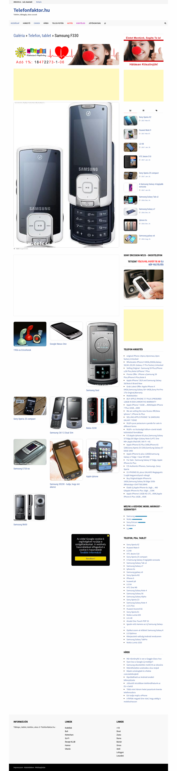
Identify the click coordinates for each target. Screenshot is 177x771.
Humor (67, 745)
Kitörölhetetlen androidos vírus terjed (143, 668)
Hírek (46, 23)
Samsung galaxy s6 (147, 235)
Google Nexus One (58, 344)
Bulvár (119, 742)
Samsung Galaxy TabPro (137, 639)
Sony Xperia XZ (145, 117)
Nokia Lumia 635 (134, 615)
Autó (118, 749)
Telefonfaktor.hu (32, 10)
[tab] (130, 110)
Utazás (68, 749)
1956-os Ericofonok (22, 350)
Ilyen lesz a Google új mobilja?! (140, 661)
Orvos (119, 745)
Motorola (131, 525)
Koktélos (80, 23)
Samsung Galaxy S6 (135, 593)
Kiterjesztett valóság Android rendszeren (144, 636)
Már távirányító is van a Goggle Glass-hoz (144, 658)
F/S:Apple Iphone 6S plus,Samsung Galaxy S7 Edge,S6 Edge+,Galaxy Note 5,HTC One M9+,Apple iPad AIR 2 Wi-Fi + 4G (143, 438)
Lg (130, 528)
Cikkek (37, 23)
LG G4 (129, 584)
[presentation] (130, 110)
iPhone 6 (130, 578)
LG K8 (141, 144)
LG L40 (129, 618)
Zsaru (119, 735)
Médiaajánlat (40, 767)
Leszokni (120, 756)
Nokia (134, 519)
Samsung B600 (20, 524)
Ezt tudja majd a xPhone (137, 695)
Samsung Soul (92, 390)
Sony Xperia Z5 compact (24, 418)
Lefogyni (120, 752)
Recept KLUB (70, 742)
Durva (119, 738)
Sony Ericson (136, 522)
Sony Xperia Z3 (133, 599)
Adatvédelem (29, 767)
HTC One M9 (132, 587)
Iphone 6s (143, 220)
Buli (66, 731)
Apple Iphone (92, 476)
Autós (70, 23)
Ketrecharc (69, 735)
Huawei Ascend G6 (134, 609)
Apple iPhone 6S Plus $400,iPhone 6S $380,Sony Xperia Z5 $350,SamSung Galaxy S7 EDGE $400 (143, 447)
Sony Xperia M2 (133, 575)
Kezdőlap (15, 23)
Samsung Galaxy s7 (147, 209)
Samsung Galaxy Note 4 (137, 590)
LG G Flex (131, 605)
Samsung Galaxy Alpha (136, 596)
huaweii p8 (131, 581)
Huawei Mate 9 (145, 130)
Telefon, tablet (40, 35)
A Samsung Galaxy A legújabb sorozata (143, 560)
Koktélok (68, 728)
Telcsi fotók (58, 23)
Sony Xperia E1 (133, 612)
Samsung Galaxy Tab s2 (148, 197)
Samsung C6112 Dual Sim (61, 432)
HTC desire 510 (145, 156)
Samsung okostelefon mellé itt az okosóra (145, 665)
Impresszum (18, 767)
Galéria (19, 35)
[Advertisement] (66, 84)
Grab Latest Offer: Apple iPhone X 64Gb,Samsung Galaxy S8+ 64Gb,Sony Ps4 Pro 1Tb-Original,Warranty (143, 389)
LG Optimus (132, 633)
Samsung (137, 516)
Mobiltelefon (132, 395)
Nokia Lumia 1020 (134, 642)
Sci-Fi (67, 738)
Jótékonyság (95, 23)
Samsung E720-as (22, 468)
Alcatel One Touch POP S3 (138, 621)
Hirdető (26, 23)
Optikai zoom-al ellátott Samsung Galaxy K (145, 630)
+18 (118, 728)
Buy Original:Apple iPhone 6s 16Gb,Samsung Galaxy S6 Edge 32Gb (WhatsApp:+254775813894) (139, 481)
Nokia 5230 (91, 428)
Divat (119, 731)
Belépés (39, 2)
